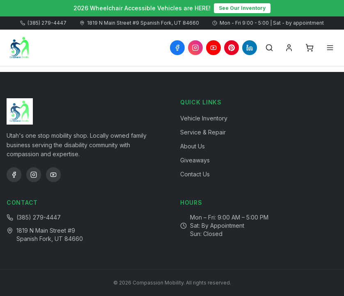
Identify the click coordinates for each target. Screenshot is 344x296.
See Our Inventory (242, 8)
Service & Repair (203, 132)
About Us (192, 146)
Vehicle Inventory (203, 118)
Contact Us (195, 174)
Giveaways (195, 160)
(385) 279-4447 (43, 23)
